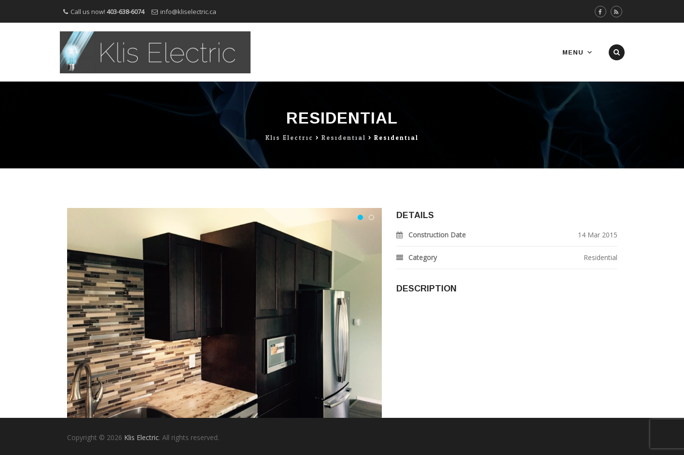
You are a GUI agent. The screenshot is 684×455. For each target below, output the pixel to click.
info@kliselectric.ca (188, 11)
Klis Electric (141, 437)
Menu (577, 52)
